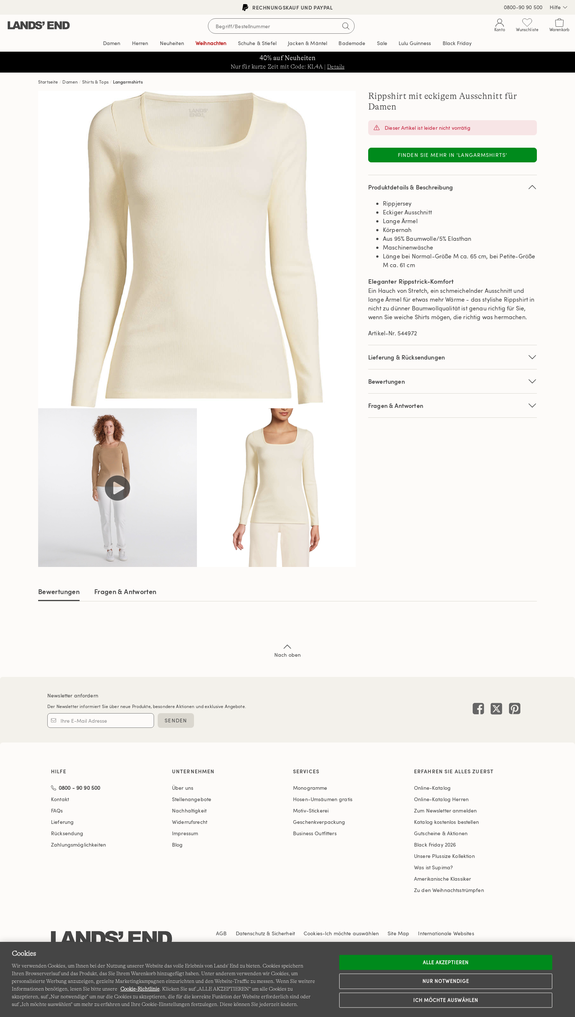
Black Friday (435, 844)
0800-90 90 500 (523, 7)
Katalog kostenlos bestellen (446, 821)
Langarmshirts (128, 82)
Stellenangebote (191, 799)
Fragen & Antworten (452, 405)
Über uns (182, 787)
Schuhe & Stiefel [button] (257, 43)
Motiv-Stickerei (311, 810)
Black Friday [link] (457, 43)
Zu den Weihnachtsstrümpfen (449, 890)
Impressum (185, 833)
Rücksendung (67, 833)
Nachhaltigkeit (189, 810)
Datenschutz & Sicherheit (265, 933)
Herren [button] (140, 43)
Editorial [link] (415, 43)
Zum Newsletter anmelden (445, 810)
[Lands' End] (38, 25)
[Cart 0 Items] (559, 26)
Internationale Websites (446, 933)
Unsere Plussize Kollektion (444, 855)
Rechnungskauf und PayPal (287, 7)
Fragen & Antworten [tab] (125, 591)
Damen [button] (112, 43)
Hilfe (559, 7)
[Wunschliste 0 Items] (527, 26)
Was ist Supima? (433, 867)
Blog (177, 844)
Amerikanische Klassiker (442, 878)
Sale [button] (382, 43)
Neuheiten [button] (172, 43)
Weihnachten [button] (211, 43)
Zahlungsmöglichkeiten (78, 844)
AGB (221, 933)
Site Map (398, 933)
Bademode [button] (351, 43)
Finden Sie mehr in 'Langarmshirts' (452, 154)
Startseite (48, 82)
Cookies (313, 933)
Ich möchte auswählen (446, 999)
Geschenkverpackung (319, 821)
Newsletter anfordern (72, 695)
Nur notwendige (445, 981)
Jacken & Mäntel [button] (307, 43)
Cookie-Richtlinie (140, 989)
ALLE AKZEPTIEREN (446, 962)
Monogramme (310, 787)
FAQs (57, 810)
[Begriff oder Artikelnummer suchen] (281, 26)
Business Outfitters (315, 833)
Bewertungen (59, 591)
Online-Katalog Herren (441, 799)
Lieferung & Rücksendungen (452, 357)
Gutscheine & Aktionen (441, 833)
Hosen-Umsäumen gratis (322, 799)
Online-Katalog (432, 787)
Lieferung (62, 821)
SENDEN (176, 720)
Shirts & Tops (95, 82)
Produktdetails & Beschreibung (452, 187)
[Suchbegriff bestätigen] (346, 26)
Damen (70, 82)
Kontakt (60, 799)
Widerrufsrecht (189, 821)
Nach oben (287, 650)
